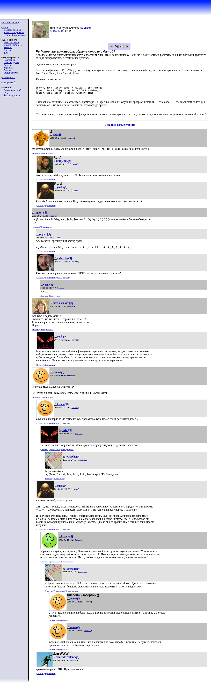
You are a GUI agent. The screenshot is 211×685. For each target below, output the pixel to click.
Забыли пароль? (12, 90)
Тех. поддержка (12, 95)
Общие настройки (13, 45)
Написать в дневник (14, 32)
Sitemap (8, 47)
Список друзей (11, 62)
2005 (55, 31)
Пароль (7, 70)
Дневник (8, 65)
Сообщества (8, 77)
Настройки (9, 60)
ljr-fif (6, 52)
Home (5, 27)
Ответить (35, 155)
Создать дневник (12, 30)
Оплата (7, 50)
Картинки (8, 67)
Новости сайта (11, 42)
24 (62, 31)
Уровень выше (50, 181)
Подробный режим (15, 35)
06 (59, 31)
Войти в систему (10, 22)
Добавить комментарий (119, 126)
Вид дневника (11, 72)
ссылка (70, 140)
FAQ (6, 92)
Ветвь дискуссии (47, 155)
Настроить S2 (9, 82)
